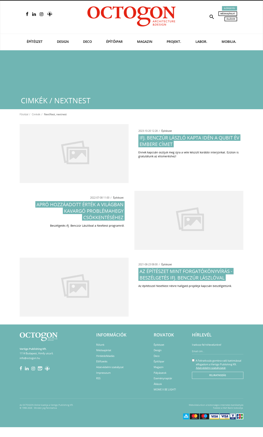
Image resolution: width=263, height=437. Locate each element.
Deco (87, 41)
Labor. (201, 41)
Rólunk (100, 344)
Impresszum (103, 373)
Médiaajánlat (227, 13)
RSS (98, 378)
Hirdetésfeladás (105, 356)
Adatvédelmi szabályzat (110, 367)
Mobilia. (229, 41)
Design (63, 41)
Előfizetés (229, 8)
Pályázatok (160, 373)
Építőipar (114, 41)
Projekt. (174, 41)
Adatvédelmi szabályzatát (211, 368)
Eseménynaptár (163, 378)
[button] (212, 16)
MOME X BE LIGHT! (165, 389)
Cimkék (36, 114)
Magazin (144, 41)
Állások (230, 18)
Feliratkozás (217, 375)
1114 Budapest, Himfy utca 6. (36, 353)
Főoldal (24, 114)
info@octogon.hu (30, 358)
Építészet (35, 41)
